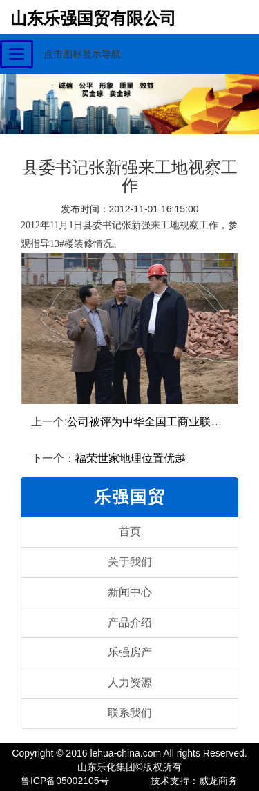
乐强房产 (130, 652)
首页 (130, 531)
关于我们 (130, 562)
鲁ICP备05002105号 (65, 780)
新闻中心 (130, 592)
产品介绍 (130, 622)
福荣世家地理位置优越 (130, 458)
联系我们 (130, 713)
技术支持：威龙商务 (194, 780)
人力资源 (130, 682)
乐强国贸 (130, 497)
